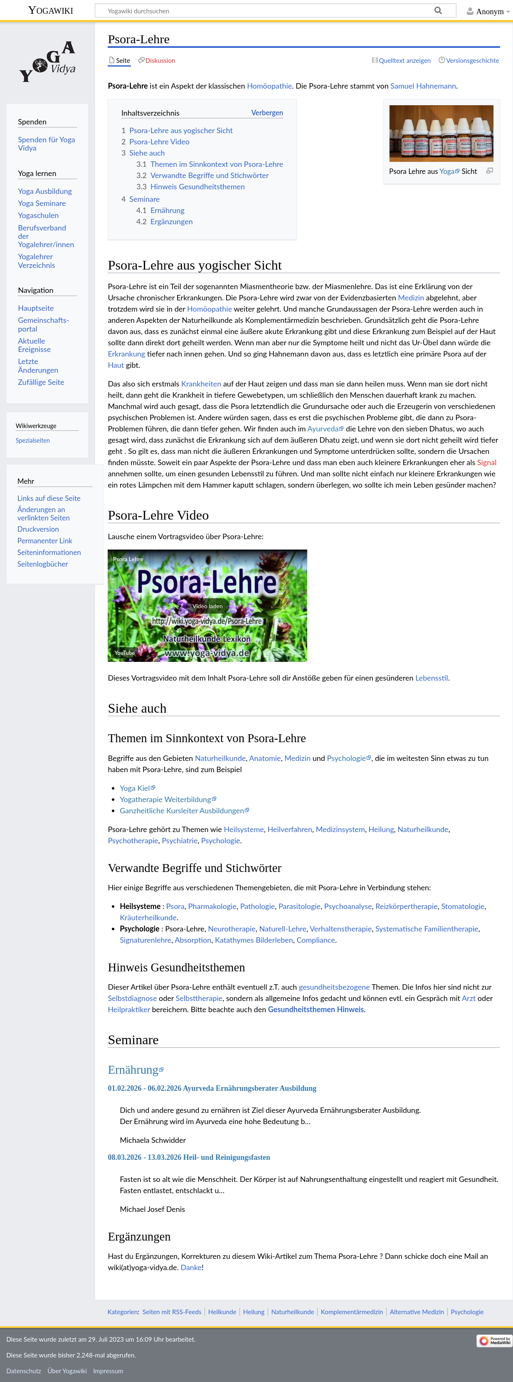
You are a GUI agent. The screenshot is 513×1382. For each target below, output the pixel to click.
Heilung (381, 829)
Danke (191, 1267)
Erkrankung (126, 353)
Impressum (108, 1371)
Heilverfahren (289, 829)
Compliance (316, 939)
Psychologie (346, 758)
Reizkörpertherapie (406, 906)
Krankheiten (201, 383)
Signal (487, 462)
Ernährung (133, 1069)
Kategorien (122, 1311)
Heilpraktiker (129, 1009)
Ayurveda (323, 428)
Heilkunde (222, 1311)
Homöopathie (269, 85)
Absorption (193, 939)
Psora (175, 906)
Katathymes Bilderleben (254, 939)
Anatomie (265, 758)
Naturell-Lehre (282, 928)
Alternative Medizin (417, 1311)
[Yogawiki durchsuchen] (275, 10)
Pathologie (257, 906)
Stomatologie (462, 906)
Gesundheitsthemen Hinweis (316, 1009)
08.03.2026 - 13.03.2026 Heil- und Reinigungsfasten (189, 1157)
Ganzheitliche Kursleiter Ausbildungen (182, 810)
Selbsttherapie (199, 998)
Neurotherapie (232, 928)
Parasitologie (300, 906)
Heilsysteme (244, 829)
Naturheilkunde (220, 758)
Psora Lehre (128, 558)
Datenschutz (23, 1371)
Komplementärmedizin (352, 1311)
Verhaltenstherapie (341, 928)
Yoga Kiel (135, 788)
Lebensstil (431, 677)
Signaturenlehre (145, 939)
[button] (207, 606)
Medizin (411, 297)
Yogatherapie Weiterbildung (165, 799)
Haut (116, 364)
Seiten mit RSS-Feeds (172, 1311)
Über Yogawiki (67, 1371)
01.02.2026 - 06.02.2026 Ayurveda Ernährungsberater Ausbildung (212, 1088)
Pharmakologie (212, 906)
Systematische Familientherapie (426, 928)
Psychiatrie (179, 840)
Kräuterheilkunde (148, 917)
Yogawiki (50, 9)
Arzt (469, 998)
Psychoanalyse (348, 906)
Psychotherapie (133, 840)
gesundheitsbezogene (334, 986)
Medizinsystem (340, 829)
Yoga (446, 171)
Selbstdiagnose (132, 998)
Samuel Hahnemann (423, 85)
